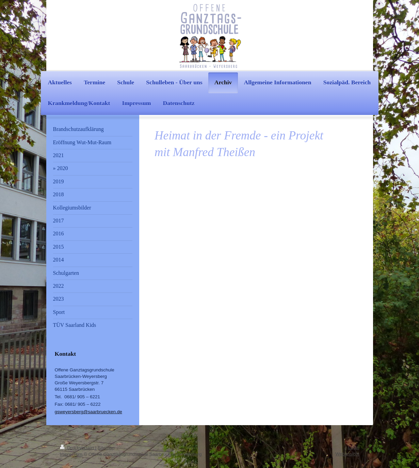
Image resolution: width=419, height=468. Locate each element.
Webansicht (347, 453)
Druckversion (77, 447)
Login (353, 447)
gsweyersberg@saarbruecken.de (88, 411)
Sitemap (106, 447)
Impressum (71, 454)
